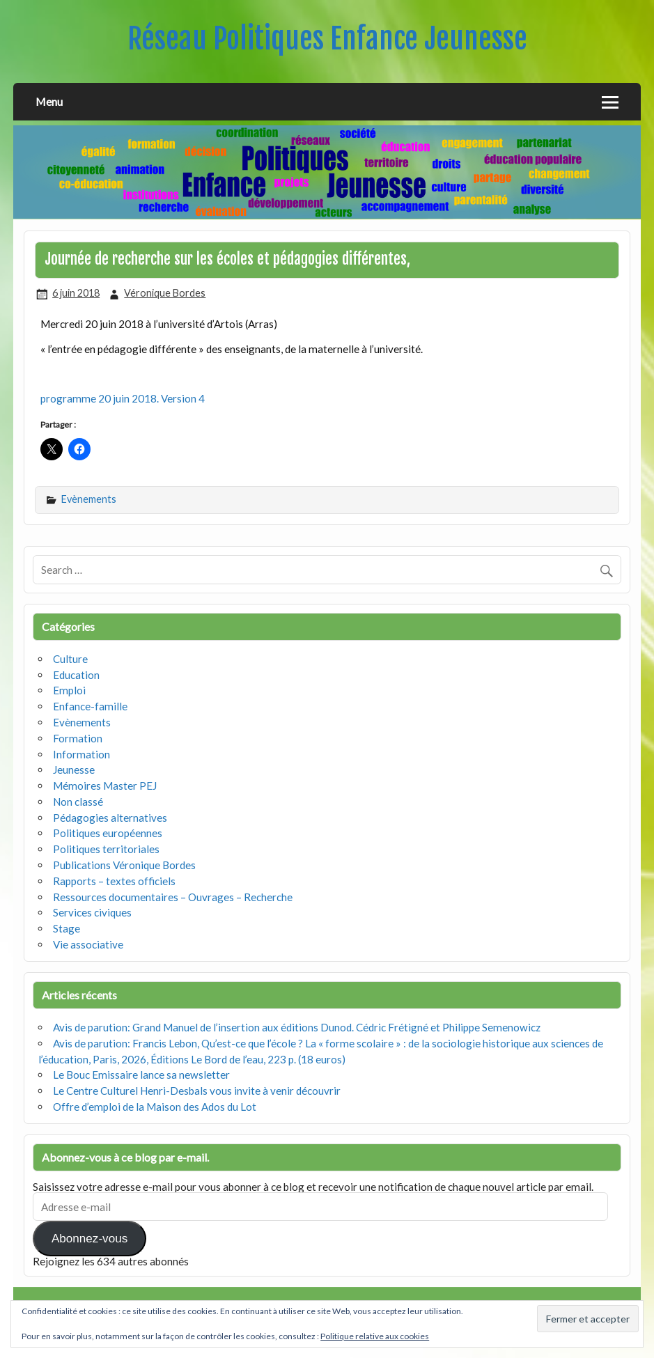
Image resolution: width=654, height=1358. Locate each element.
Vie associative (88, 944)
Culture (70, 659)
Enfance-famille (90, 706)
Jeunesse (74, 769)
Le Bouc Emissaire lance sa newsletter (141, 1074)
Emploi (69, 690)
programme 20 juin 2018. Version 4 (122, 398)
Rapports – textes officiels (114, 881)
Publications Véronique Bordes (124, 865)
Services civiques (92, 912)
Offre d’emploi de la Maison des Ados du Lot (154, 1106)
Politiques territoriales (106, 849)
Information (81, 754)
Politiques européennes (107, 833)
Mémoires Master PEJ (105, 785)
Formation (77, 738)
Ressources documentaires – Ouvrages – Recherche (173, 897)
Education (76, 675)
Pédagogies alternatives (110, 817)
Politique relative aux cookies (374, 1336)
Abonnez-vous (89, 1238)
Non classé (78, 801)
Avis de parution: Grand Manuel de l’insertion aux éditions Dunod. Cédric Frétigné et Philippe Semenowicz (296, 1027)
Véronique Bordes (164, 293)
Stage (66, 928)
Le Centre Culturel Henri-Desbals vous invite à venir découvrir (197, 1090)
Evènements (88, 499)
